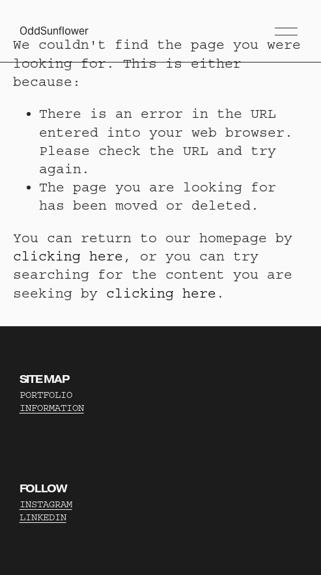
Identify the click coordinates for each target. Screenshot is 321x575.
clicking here (68, 256)
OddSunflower (54, 31)
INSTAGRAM (46, 504)
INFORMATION (52, 408)
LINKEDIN (43, 517)
